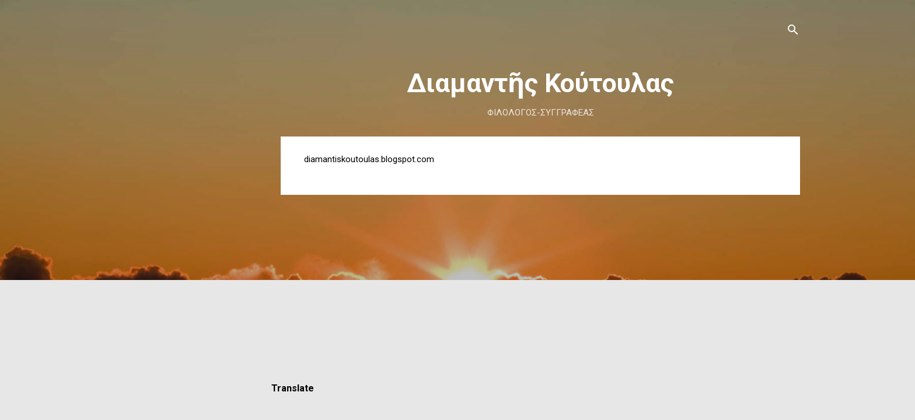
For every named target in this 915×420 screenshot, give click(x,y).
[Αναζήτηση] (793, 32)
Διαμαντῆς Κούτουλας (540, 83)
